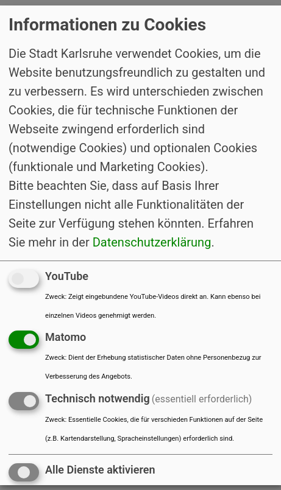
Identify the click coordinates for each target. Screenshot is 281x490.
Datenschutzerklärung (152, 242)
